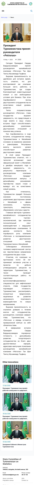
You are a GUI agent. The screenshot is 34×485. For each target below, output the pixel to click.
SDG (23, 478)
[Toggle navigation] (3, 10)
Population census (8, 480)
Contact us (25, 480)
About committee (8, 478)
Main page (4, 17)
